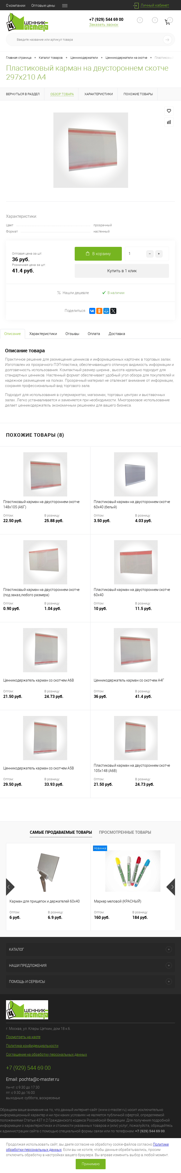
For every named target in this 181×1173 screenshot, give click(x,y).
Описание (12, 333)
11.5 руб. (143, 608)
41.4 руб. (143, 696)
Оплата (94, 333)
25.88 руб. (53, 520)
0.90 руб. (23, 611)
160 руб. (102, 917)
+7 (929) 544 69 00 (106, 19)
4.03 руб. (143, 520)
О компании (15, 6)
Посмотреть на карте (23, 1037)
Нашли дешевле (73, 293)
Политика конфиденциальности (32, 1046)
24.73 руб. (53, 696)
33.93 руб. (53, 784)
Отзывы (72, 333)
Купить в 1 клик (122, 270)
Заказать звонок (103, 24)
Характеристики (43, 333)
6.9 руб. (55, 917)
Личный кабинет (155, 5)
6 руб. (15, 917)
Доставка (117, 333)
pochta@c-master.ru (39, 1079)
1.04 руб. (52, 608)
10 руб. (114, 611)
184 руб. (140, 917)
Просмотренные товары (125, 832)
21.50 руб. (23, 699)
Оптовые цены (43, 6)
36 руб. (114, 699)
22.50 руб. (23, 523)
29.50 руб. (23, 787)
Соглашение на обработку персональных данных (46, 1054)
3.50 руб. (114, 523)
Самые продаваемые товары (61, 832)
